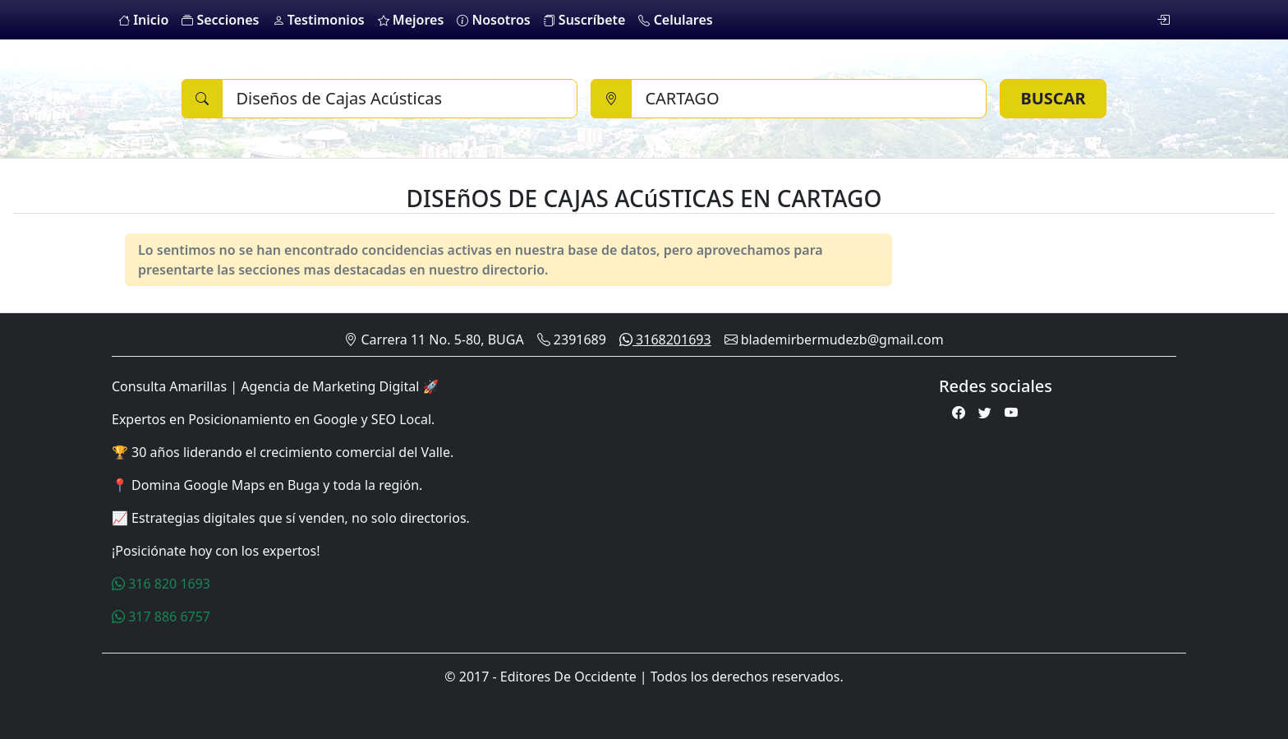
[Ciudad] (809, 98)
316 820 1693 (161, 584)
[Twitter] (984, 413)
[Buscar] (399, 98)
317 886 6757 (161, 616)
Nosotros (493, 20)
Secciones (220, 20)
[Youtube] (1011, 413)
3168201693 (665, 339)
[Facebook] (958, 413)
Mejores (411, 20)
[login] (1163, 19)
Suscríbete (585, 20)
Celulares (675, 20)
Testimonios (319, 20)
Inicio (143, 20)
